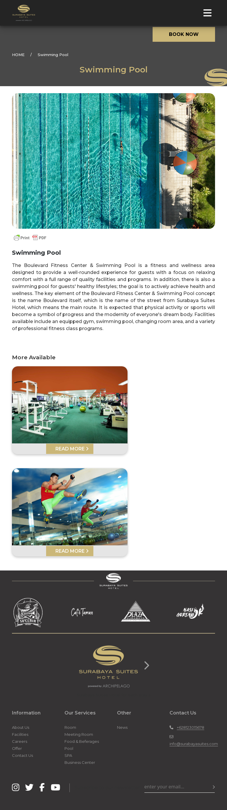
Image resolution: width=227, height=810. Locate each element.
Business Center (79, 762)
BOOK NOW (184, 34)
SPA (68, 755)
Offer (17, 748)
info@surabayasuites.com (194, 743)
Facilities (20, 734)
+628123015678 (190, 727)
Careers (19, 741)
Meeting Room (78, 734)
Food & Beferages (81, 741)
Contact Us (22, 755)
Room (70, 727)
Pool (68, 748)
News (122, 727)
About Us (20, 727)
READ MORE (72, 449)
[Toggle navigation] (207, 13)
